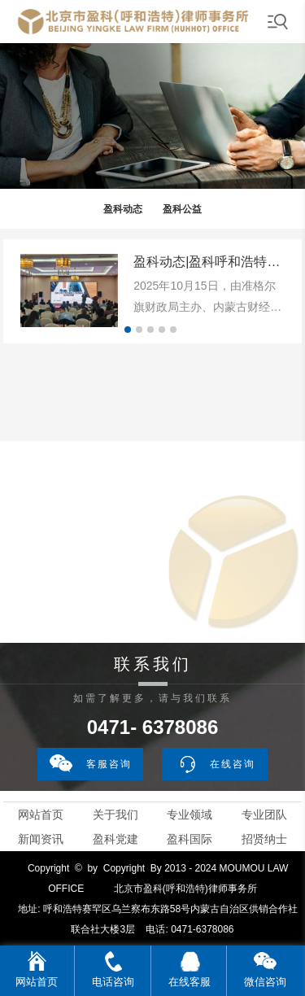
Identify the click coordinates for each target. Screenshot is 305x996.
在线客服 (189, 982)
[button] (127, 329)
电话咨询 (113, 982)
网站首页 (40, 814)
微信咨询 (265, 982)
